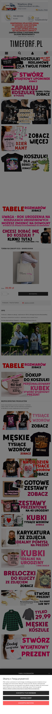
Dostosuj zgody (26, 698)
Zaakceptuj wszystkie (26, 703)
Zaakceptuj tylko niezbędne (26, 693)
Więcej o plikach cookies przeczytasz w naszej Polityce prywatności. (21, 688)
